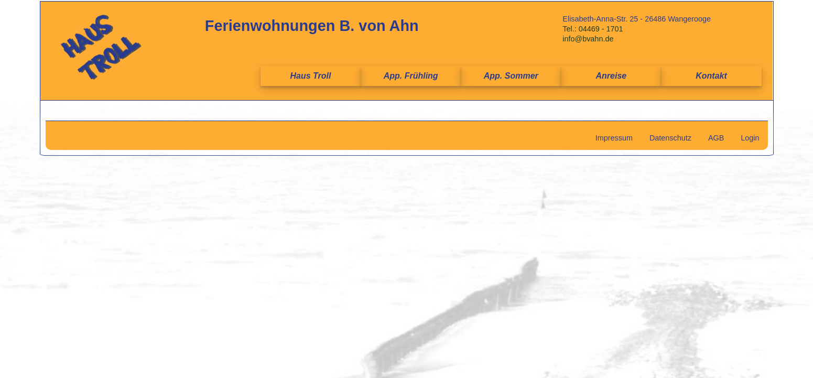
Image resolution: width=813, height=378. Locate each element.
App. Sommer (511, 75)
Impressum (614, 138)
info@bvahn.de (587, 39)
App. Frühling (411, 75)
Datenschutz (670, 138)
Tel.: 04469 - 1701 (592, 29)
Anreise (611, 75)
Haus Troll (310, 75)
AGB (716, 138)
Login (750, 138)
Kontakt (711, 75)
